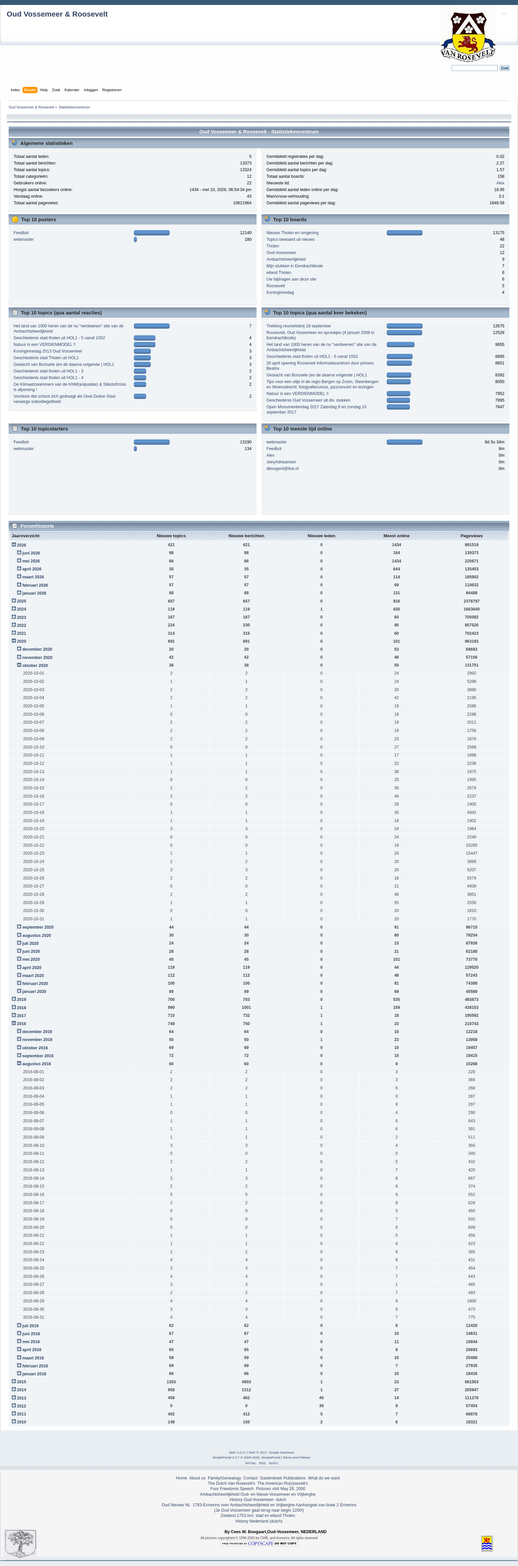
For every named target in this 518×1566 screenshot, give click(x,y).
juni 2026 (31, 553)
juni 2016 (31, 1334)
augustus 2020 (36, 935)
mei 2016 (31, 1341)
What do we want (324, 1478)
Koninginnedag (280, 292)
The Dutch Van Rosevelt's (231, 1483)
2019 (21, 999)
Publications (294, 1478)
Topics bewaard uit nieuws (290, 239)
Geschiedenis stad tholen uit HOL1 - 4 (49, 377)
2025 (21, 601)
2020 (21, 641)
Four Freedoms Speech (232, 1488)
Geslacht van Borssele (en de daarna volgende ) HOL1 (64, 364)
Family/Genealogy (224, 1478)
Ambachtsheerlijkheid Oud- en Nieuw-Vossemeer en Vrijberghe (258, 1494)
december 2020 (37, 649)
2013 (21, 1398)
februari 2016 (35, 1366)
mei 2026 (31, 561)
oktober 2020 (35, 665)
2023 (21, 617)
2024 (21, 609)
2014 (21, 1390)
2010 (21, 1422)
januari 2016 (34, 1374)
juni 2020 (31, 951)
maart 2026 (33, 577)
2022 (21, 625)
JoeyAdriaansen (281, 462)
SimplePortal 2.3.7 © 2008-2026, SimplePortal (246, 1457)
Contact (250, 1478)
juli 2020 (30, 943)
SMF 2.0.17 (237, 1452)
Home (181, 1478)
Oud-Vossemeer (281, 252)
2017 (21, 1015)
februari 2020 (35, 983)
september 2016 (37, 1056)
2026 (21, 545)
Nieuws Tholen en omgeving (292, 232)
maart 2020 (33, 975)
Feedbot (21, 232)
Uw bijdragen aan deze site (291, 279)
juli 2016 (30, 1326)
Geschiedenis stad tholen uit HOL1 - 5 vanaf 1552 (59, 338)
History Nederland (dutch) (258, 1521)
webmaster (24, 239)
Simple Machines (281, 1452)
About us (197, 1478)
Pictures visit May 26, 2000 (280, 1488)
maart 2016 (33, 1358)
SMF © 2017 (258, 1452)
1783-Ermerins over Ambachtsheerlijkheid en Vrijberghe (243, 1505)
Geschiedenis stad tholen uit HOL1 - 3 (49, 371)
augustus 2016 (36, 1064)
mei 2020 (31, 959)
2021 (21, 633)
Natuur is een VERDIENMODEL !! (45, 344)
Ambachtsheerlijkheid (286, 259)
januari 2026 (34, 593)
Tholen (272, 246)
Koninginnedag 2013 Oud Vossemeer (48, 351)
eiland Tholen (278, 272)
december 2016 (37, 1031)
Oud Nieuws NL (175, 1505)
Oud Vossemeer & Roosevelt (57, 14)
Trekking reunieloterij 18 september (298, 326)
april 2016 (31, 1349)
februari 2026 (35, 585)
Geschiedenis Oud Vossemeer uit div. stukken (308, 400)
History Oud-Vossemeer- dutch (258, 1499)
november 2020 (37, 657)
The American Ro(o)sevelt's (282, 1483)
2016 (21, 1023)
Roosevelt (275, 286)
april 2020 (31, 967)
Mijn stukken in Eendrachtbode (294, 266)
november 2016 (37, 1039)
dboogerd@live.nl (282, 468)
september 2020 (37, 927)
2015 (21, 1382)
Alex (500, 183)
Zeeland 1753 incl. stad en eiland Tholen (258, 1515)
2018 (21, 1008)
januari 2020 (34, 991)
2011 (21, 1414)
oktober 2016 (35, 1048)
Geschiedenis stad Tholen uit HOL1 (46, 358)
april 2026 (31, 569)
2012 (21, 1406)
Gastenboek (271, 1478)
